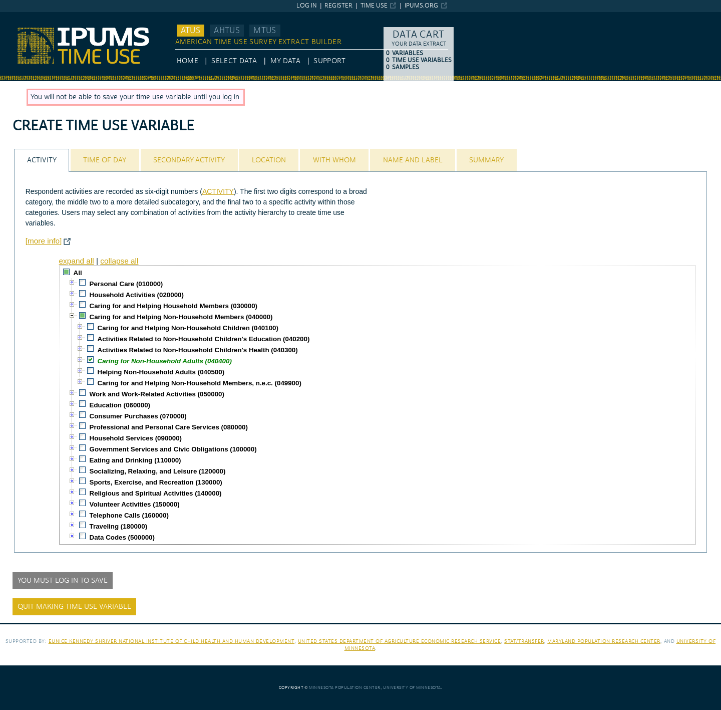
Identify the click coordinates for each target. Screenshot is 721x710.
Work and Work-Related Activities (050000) (157, 394)
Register (338, 6)
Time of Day (104, 160)
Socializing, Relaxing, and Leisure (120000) (158, 471)
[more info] (44, 240)
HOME (187, 61)
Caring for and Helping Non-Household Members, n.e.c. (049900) (199, 383)
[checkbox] (67, 272)
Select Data (234, 61)
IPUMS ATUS (20, 16)
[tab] (41, 160)
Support (329, 61)
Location (269, 160)
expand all (76, 261)
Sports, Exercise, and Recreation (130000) (156, 482)
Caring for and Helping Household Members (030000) (174, 306)
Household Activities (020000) (137, 295)
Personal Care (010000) (126, 284)
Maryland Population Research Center (603, 641)
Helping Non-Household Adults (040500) (161, 372)
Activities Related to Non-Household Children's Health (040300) (198, 350)
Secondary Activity (189, 160)
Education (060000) (120, 405)
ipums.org (421, 6)
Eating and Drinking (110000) (135, 460)
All (78, 273)
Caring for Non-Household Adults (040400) (165, 361)
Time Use (374, 6)
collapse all (119, 261)
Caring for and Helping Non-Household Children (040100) (188, 328)
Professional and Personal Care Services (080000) (169, 427)
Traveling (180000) (119, 526)
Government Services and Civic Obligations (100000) (173, 449)
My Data (285, 61)
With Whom (334, 160)
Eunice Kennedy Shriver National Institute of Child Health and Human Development (172, 641)
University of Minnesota (412, 687)
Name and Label (413, 160)
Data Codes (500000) (122, 537)
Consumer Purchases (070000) (138, 416)
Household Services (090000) (136, 438)
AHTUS (227, 31)
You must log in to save (63, 580)
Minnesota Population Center (345, 687)
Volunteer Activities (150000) (135, 504)
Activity (42, 160)
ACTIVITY (218, 191)
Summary (486, 160)
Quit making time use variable (74, 606)
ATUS (190, 31)
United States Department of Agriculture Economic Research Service (399, 641)
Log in (306, 6)
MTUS (264, 31)
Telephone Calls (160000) (129, 515)
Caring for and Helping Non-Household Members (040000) (181, 317)
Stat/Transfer (524, 641)
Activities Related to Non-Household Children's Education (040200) (204, 339)
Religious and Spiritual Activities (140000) (156, 493)
